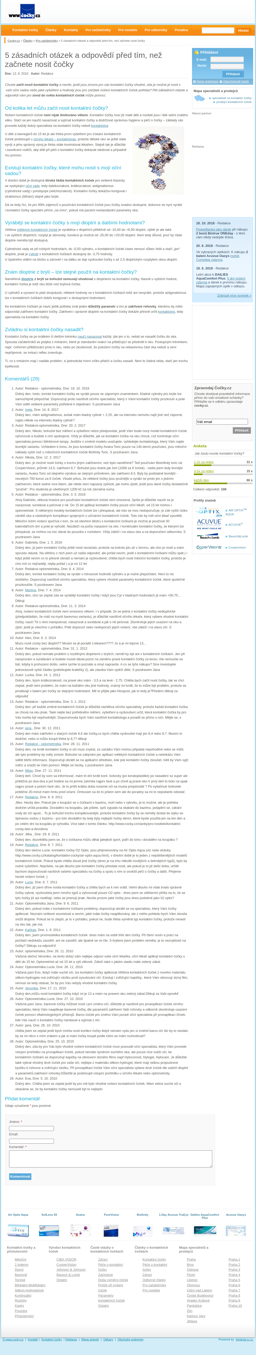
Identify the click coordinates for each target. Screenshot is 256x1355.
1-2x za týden (204, 462)
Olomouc (193, 1285)
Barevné (21, 1275)
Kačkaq (30, 930)
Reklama (71, 1339)
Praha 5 (234, 1280)
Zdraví (103, 1259)
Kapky (19, 1306)
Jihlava (192, 1321)
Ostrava (192, 1269)
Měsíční (20, 1259)
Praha (191, 1259)
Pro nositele (151, 1290)
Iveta (28, 410)
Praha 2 (234, 1265)
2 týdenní (22, 1265)
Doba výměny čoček (113, 1280)
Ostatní (61, 1280)
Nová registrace (207, 81)
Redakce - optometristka (43, 744)
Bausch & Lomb (68, 1275)
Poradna (181, 30)
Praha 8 (234, 1295)
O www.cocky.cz (13, 1339)
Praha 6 (234, 1285)
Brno (190, 1265)
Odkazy (108, 1339)
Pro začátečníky (47, 40)
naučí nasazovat (90, 336)
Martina (30, 590)
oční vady (33, 186)
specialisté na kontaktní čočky (232, 98)
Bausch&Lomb (238, 536)
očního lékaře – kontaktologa (54, 139)
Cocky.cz (14, 40)
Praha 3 (234, 1269)
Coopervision (237, 547)
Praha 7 (234, 1290)
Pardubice (194, 1306)
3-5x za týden (204, 471)
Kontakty (71, 30)
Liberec (192, 1280)
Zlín (189, 1311)
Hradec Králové (198, 1300)
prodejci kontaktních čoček (234, 101)
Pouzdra (21, 1311)
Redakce (31, 797)
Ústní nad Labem (199, 1290)
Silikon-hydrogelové (29, 1290)
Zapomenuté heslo (236, 81)
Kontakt (33, 1339)
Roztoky (21, 1300)
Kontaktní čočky (154, 1259)
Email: (13, 1134)
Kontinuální (23, 1295)
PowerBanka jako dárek (213, 229)
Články (28, 40)
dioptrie (27, 279)
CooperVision (66, 1265)
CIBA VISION (66, 1259)
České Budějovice (200, 1295)
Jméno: (15, 1122)
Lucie (29, 882)
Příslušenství (24, 1316)
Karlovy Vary (196, 1316)
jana (28, 728)
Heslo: (202, 65)
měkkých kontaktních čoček (37, 230)
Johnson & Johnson (71, 1269)
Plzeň (191, 1275)
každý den (201, 480)
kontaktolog (99, 126)
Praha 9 (234, 1300)
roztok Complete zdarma (217, 258)
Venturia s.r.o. (244, 1339)
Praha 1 (234, 1259)
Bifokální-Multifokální (30, 1285)
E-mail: (201, 59)
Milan (29, 771)
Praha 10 (235, 1306)
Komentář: (18, 1147)
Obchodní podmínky (131, 1339)
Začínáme (105, 1275)
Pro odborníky (156, 30)
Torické (20, 1280)
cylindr (33, 254)
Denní (19, 1269)
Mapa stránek (90, 1339)
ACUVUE (236, 524)
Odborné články (154, 1280)
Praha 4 (234, 1275)
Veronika (31, 988)
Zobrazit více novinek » (234, 295)
